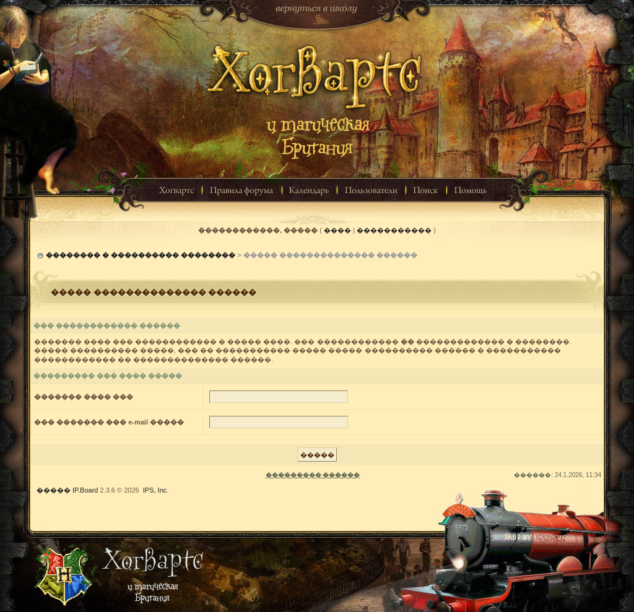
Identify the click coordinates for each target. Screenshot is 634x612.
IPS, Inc (155, 490)
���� (337, 230)
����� (54, 490)
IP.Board (85, 490)
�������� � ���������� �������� (140, 255)
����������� (394, 230)
